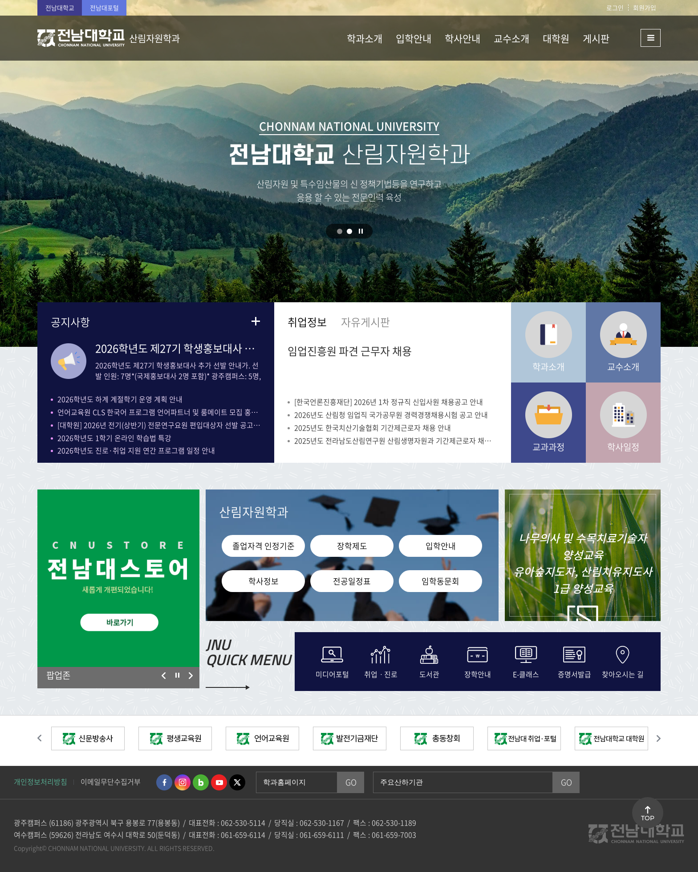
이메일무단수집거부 (111, 781)
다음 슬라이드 (190, 676)
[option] (118, 578)
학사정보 (263, 581)
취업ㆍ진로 (381, 673)
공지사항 (70, 322)
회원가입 (644, 7)
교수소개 (623, 366)
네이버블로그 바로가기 (201, 782)
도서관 (429, 673)
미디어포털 (332, 673)
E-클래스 (526, 673)
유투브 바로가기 (219, 782)
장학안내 (477, 673)
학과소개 (548, 366)
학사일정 (623, 446)
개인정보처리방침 (40, 781)
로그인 (615, 7)
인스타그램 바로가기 (182, 782)
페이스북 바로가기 (164, 782)
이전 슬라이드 (163, 676)
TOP (647, 818)
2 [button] (349, 231)
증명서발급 (574, 673)
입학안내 (441, 546)
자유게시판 (365, 322)
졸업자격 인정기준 (263, 546)
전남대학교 (59, 7)
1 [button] (339, 231)
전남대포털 (104, 7)
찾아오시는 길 (623, 673)
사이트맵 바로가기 (638, 38)
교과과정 (548, 446)
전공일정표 (352, 581)
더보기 (255, 321)
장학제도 (352, 546)
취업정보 (307, 322)
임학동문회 (440, 581)
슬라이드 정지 (361, 231)
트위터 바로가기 (237, 782)
